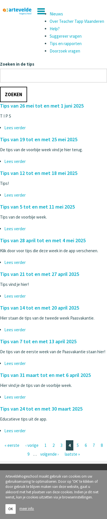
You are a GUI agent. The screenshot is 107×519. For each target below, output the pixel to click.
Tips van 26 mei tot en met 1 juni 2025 (42, 105)
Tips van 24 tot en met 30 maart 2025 (41, 408)
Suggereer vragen (66, 36)
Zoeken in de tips (17, 64)
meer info (26, 508)
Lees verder (15, 127)
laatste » (72, 454)
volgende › (49, 454)
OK (10, 509)
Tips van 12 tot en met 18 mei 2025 (38, 173)
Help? (55, 28)
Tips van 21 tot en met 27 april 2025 (39, 274)
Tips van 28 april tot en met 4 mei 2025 (43, 240)
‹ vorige (32, 445)
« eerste (12, 445)
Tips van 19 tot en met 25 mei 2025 (38, 139)
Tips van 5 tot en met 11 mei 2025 (37, 206)
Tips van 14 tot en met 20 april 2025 (39, 307)
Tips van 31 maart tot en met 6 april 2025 (45, 375)
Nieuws (56, 14)
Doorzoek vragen (65, 51)
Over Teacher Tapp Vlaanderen (77, 21)
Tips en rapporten (66, 43)
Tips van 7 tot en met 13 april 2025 (38, 341)
